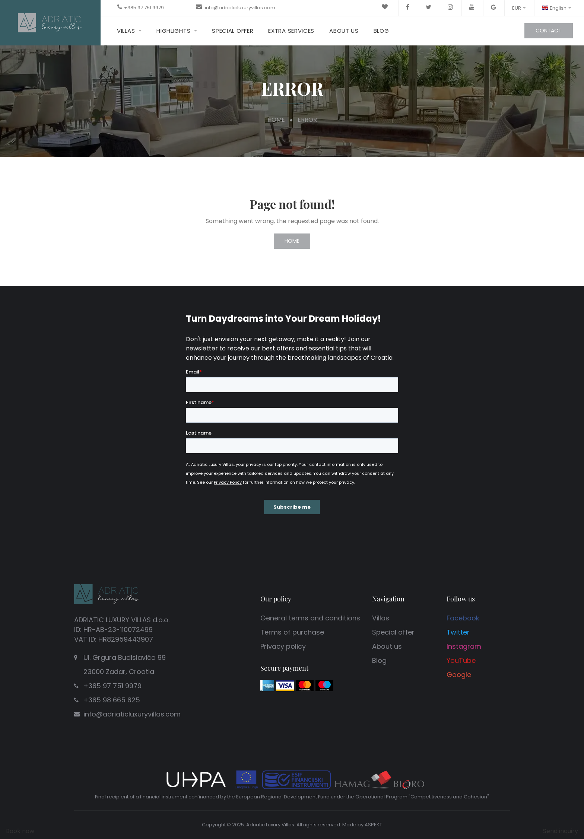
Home (276, 119)
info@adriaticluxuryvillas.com (239, 7)
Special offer (232, 31)
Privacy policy (283, 646)
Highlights (173, 31)
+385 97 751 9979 (144, 7)
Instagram (464, 646)
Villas (126, 31)
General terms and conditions (310, 618)
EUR (519, 8)
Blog (381, 31)
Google (459, 674)
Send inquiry (560, 831)
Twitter (458, 632)
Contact (549, 30)
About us (344, 31)
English (556, 8)
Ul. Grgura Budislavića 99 (148, 666)
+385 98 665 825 (111, 700)
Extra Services (291, 31)
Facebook (463, 618)
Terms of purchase (292, 632)
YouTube (461, 660)
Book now (20, 831)
